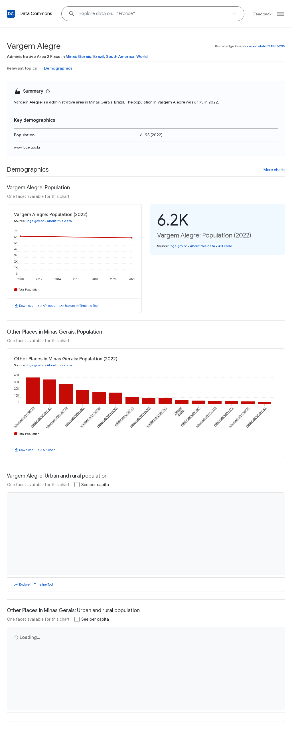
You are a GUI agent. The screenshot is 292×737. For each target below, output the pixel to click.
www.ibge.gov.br (27, 147)
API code (49, 306)
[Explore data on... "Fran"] (152, 14)
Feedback (262, 14)
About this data (59, 221)
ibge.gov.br (35, 221)
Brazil (98, 56)
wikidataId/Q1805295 (267, 46)
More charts (274, 169)
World (142, 56)
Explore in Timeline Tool (81, 306)
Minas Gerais (78, 56)
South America (120, 56)
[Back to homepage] (11, 14)
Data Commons (35, 14)
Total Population (29, 289)
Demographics (58, 68)
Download (26, 306)
